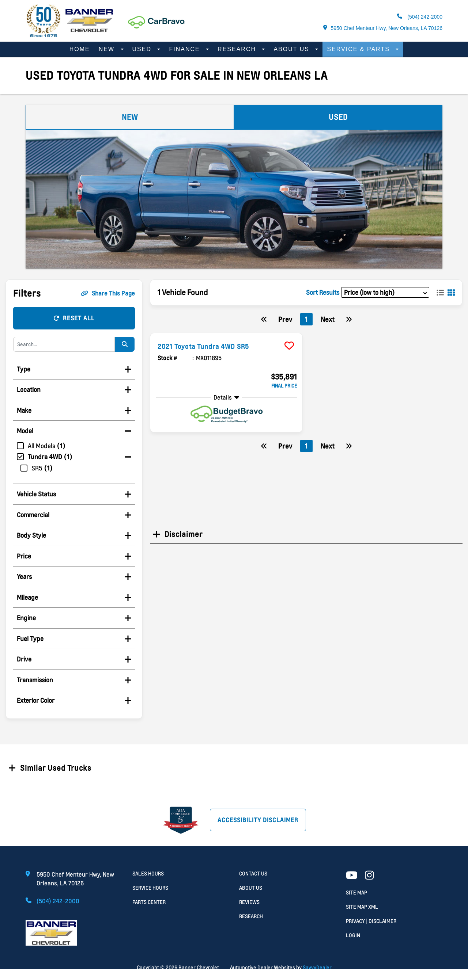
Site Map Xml (362, 906)
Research (238, 49)
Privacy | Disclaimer (371, 921)
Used (143, 49)
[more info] (226, 334)
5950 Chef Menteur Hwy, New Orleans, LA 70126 (382, 28)
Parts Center (149, 902)
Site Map (356, 892)
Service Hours (150, 887)
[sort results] (385, 292)
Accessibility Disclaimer (258, 820)
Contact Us (253, 873)
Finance (185, 49)
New (108, 49)
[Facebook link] (369, 876)
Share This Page (108, 293)
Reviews (249, 902)
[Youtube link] (352, 876)
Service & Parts (359, 49)
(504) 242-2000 (419, 17)
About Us (292, 49)
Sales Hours (148, 873)
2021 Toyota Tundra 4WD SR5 (210, 346)
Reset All (74, 318)
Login (353, 935)
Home (79, 49)
